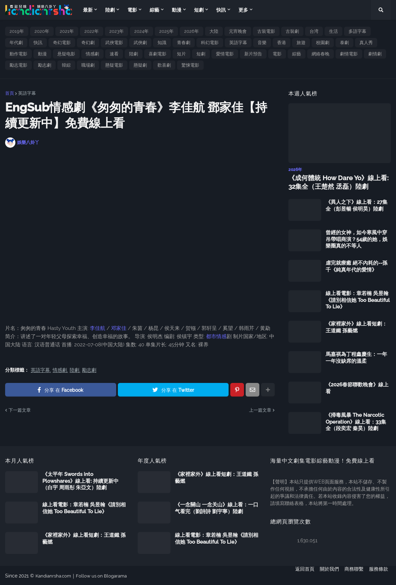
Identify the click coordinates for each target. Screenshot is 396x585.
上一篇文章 (260, 410)
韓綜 (66, 65)
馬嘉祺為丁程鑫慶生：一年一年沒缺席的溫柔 (356, 356)
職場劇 (88, 65)
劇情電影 (349, 53)
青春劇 (183, 42)
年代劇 (16, 42)
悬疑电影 (66, 53)
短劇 (200, 53)
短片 (181, 53)
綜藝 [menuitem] (154, 10)
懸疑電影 (114, 65)
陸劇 (133, 53)
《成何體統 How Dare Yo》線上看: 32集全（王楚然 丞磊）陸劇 (335, 181)
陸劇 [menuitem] (110, 10)
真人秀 (366, 42)
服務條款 (381, 575)
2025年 (166, 31)
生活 (333, 31)
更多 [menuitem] (243, 10)
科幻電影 (210, 42)
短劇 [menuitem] (199, 10)
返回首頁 (299, 575)
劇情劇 (375, 53)
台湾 (314, 31)
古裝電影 (266, 31)
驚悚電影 (190, 65)
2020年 (42, 31)
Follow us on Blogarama (106, 575)
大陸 (213, 31)
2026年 (191, 31)
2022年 (91, 31)
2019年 (17, 31)
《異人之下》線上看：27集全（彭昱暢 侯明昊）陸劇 (356, 204)
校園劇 (322, 42)
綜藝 (296, 53)
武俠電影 (114, 42)
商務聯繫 (354, 575)
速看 (114, 53)
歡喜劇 (164, 65)
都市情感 (216, 336)
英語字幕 (238, 42)
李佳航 (97, 328)
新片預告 (253, 53)
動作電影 (18, 53)
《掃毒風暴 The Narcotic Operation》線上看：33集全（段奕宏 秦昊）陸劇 (356, 421)
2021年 (67, 31)
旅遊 (301, 42)
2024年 (141, 31)
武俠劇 (140, 42)
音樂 (262, 42)
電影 (277, 53)
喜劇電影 (157, 53)
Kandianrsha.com (55, 575)
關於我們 (326, 575)
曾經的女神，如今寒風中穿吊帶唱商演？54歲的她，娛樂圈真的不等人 (356, 238)
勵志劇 (44, 65)
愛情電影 (225, 53)
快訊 (37, 42)
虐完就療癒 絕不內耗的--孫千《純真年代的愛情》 (356, 265)
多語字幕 (357, 31)
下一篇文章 (20, 410)
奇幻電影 (62, 42)
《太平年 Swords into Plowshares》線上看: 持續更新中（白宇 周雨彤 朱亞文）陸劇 (80, 480)
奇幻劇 (88, 42)
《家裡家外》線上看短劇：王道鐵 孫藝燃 (356, 326)
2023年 (116, 31)
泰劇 (344, 42)
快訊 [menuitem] (221, 10)
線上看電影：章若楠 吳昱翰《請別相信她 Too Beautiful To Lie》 (358, 299)
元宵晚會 (238, 31)
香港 (281, 42)
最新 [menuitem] (88, 10)
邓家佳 (118, 328)
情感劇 (92, 53)
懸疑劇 (140, 65)
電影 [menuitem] (132, 10)
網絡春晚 (320, 53)
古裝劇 (292, 31)
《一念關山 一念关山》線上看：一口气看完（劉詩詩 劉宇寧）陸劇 (216, 507)
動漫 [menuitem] (176, 10)
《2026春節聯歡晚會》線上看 (357, 387)
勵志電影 (18, 65)
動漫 (42, 53)
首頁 (9, 93)
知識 (162, 42)
